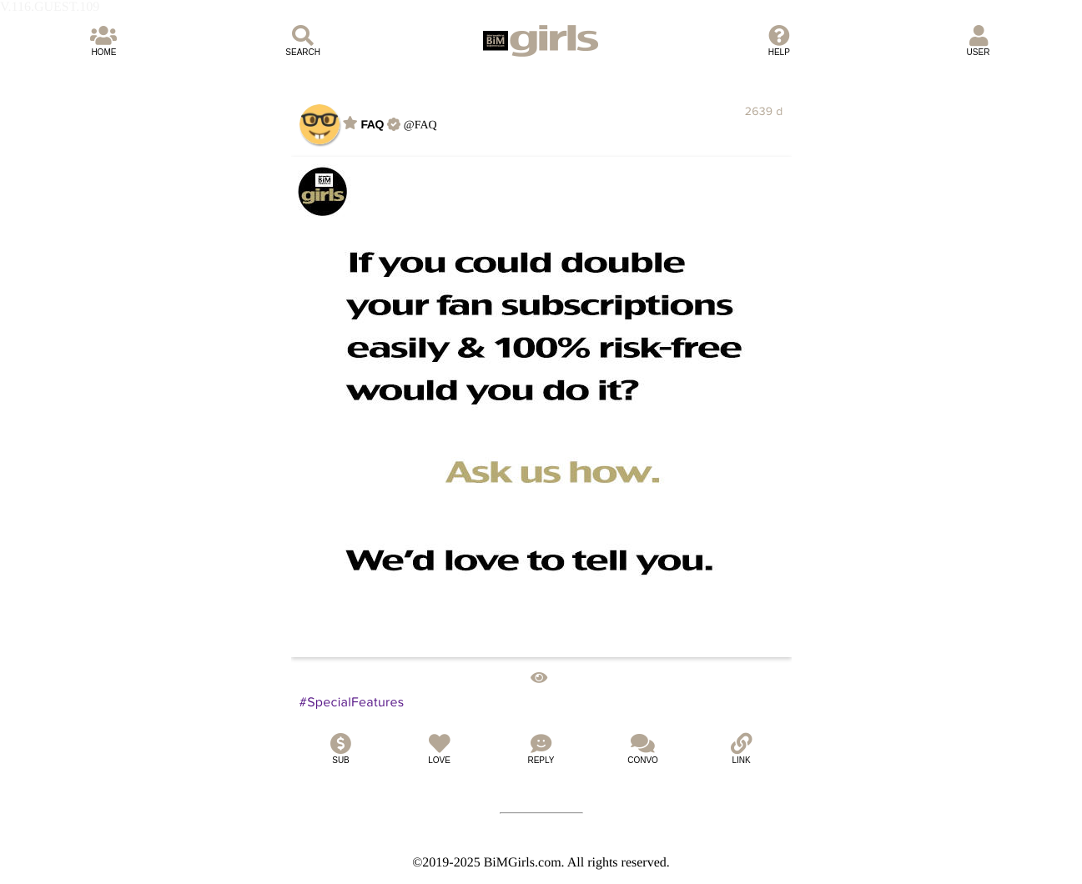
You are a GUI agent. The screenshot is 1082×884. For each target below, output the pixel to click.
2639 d (764, 111)
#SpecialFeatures (352, 702)
